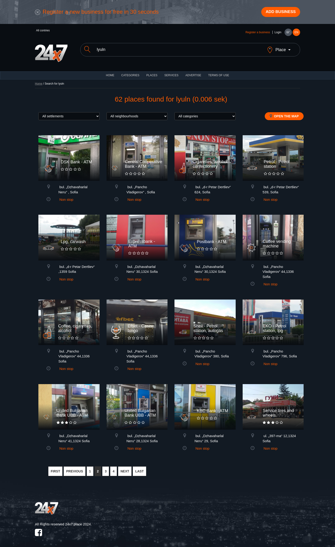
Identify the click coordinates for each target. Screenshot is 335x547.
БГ (288, 33)
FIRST (55, 468)
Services (171, 72)
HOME (110, 72)
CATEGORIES (130, 72)
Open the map (284, 113)
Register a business (257, 33)
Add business (279, 12)
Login (278, 33)
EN (296, 33)
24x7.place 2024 (78, 521)
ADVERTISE (193, 72)
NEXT (125, 468)
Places (151, 72)
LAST (139, 468)
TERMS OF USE (218, 72)
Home (38, 80)
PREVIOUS (74, 468)
